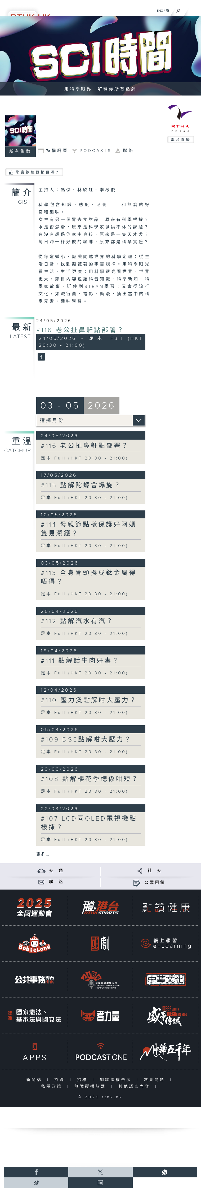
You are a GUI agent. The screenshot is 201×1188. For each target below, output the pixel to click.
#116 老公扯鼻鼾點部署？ (80, 330)
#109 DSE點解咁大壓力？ (86, 739)
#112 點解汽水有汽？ (77, 621)
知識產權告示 (117, 1080)
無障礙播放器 (91, 1086)
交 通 (56, 870)
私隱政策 (53, 1086)
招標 (83, 1080)
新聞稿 (35, 1080)
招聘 (60, 1080)
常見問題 (155, 1080)
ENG (160, 10)
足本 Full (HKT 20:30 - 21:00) (84, 458)
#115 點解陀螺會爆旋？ (81, 485)
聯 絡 (56, 882)
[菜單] (193, 9)
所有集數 (20, 151)
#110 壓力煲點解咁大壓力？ (89, 700)
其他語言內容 (135, 1086)
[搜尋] (178, 9)
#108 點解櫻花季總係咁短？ (90, 779)
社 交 (155, 870)
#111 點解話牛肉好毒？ (80, 661)
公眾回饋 (155, 882)
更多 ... (42, 854)
